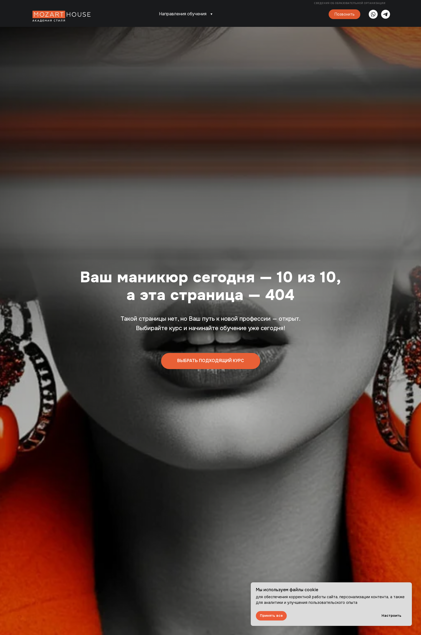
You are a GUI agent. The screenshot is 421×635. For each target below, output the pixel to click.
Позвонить (345, 14)
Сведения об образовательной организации (350, 3)
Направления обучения (182, 14)
